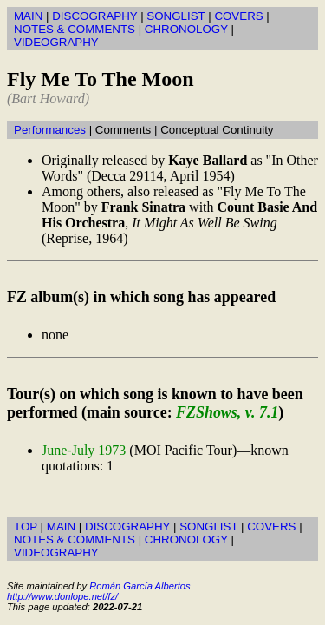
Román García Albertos (139, 586)
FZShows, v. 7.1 (227, 412)
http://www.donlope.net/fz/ (62, 596)
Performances (50, 129)
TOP (25, 526)
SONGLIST (175, 16)
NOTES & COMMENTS (74, 29)
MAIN (28, 16)
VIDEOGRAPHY (56, 42)
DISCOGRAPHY (94, 16)
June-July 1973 (84, 450)
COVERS (238, 16)
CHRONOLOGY (186, 29)
